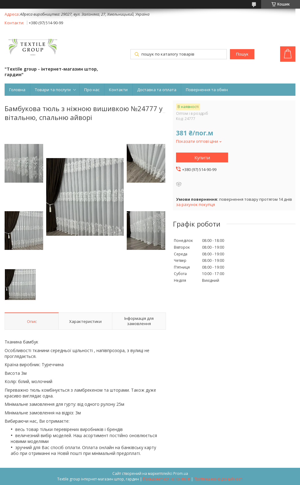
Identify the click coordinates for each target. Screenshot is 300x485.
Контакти (118, 89)
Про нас (91, 89)
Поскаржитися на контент (166, 479)
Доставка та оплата (156, 89)
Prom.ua (180, 473)
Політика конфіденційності (218, 479)
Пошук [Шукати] (242, 54)
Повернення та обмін (207, 89)
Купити (202, 157)
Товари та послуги (53, 89)
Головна (17, 89)
